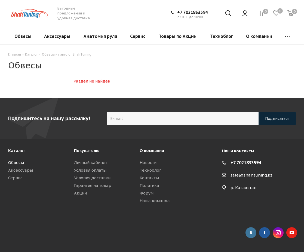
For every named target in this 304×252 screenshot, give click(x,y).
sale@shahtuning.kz (251, 175)
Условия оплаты (90, 170)
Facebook (264, 232)
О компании (152, 150)
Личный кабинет (90, 162)
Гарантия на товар (92, 185)
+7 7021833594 (192, 12)
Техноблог (150, 170)
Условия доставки (92, 177)
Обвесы (16, 162)
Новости (148, 162)
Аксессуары (20, 170)
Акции (80, 193)
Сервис (15, 177)
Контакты (149, 177)
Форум (146, 193)
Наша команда (155, 200)
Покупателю (87, 150)
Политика (149, 185)
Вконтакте (250, 232)
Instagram (278, 232)
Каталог (16, 150)
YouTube (291, 232)
